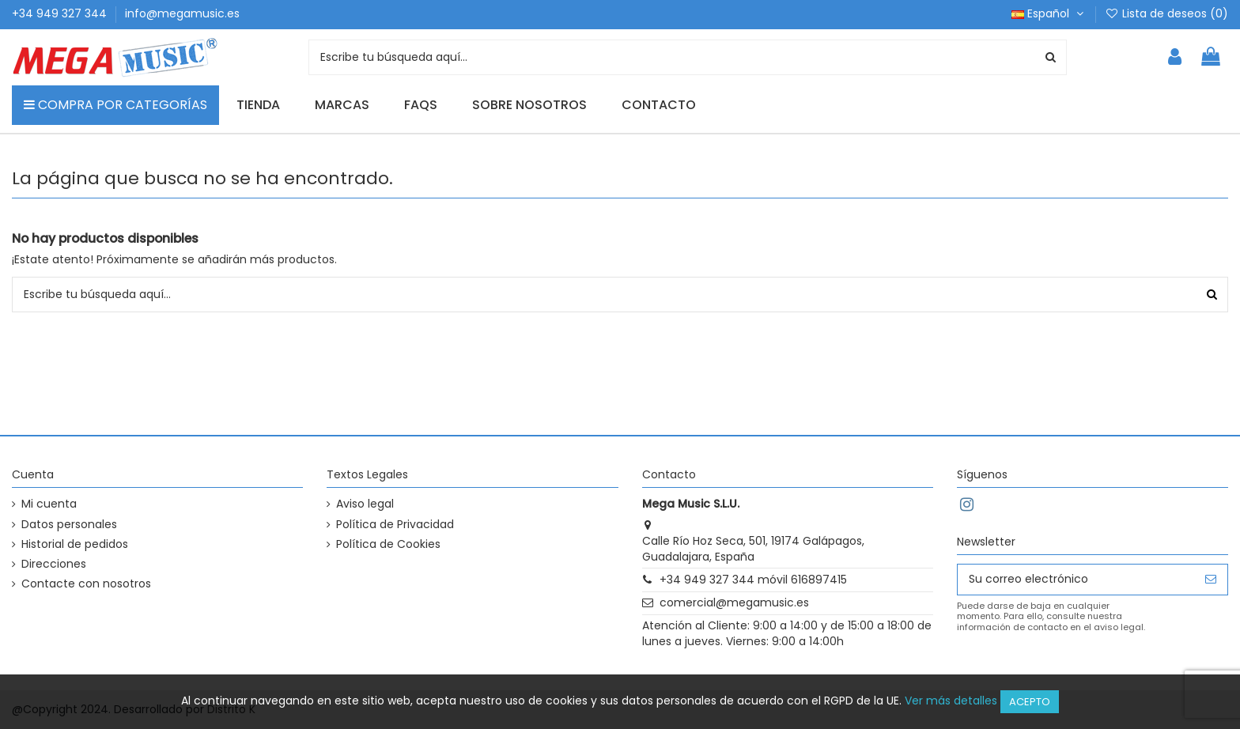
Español (1049, 13)
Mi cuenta (49, 504)
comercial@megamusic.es (734, 602)
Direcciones (53, 564)
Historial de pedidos (74, 544)
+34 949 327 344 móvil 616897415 (753, 579)
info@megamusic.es (182, 13)
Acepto (1029, 701)
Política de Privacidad (395, 524)
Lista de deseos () (1166, 13)
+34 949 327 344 (61, 13)
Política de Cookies (388, 544)
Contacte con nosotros (86, 583)
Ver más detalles (951, 700)
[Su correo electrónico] (1076, 580)
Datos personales (69, 524)
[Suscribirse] (1210, 580)
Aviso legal (365, 504)
